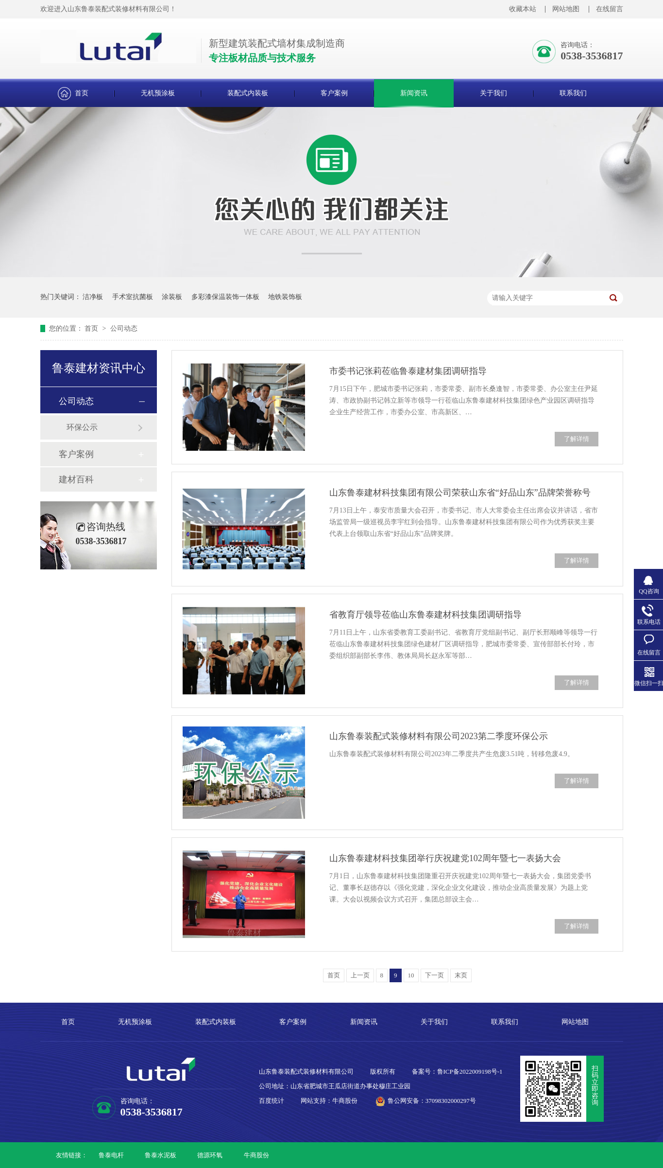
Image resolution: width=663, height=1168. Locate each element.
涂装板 (172, 297)
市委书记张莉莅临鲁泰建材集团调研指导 (408, 371)
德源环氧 (209, 1155)
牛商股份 (256, 1155)
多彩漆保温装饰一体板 (225, 297)
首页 (81, 93)
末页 (461, 975)
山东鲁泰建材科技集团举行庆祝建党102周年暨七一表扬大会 (445, 858)
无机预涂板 (158, 93)
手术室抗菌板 (132, 297)
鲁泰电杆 (111, 1155)
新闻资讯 (413, 93)
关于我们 (493, 93)
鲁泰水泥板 (160, 1155)
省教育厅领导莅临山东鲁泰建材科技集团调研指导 (425, 614)
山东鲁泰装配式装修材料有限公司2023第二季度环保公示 (438, 736)
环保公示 (82, 427)
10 (411, 975)
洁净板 (93, 297)
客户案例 (334, 93)
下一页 (434, 975)
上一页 (360, 975)
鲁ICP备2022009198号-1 (470, 1071)
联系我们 (573, 93)
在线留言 (609, 9)
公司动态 (123, 328)
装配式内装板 (247, 93)
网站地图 (565, 9)
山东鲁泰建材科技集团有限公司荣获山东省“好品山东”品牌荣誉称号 (460, 492)
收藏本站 (522, 9)
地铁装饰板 (285, 297)
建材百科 (76, 479)
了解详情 (576, 438)
